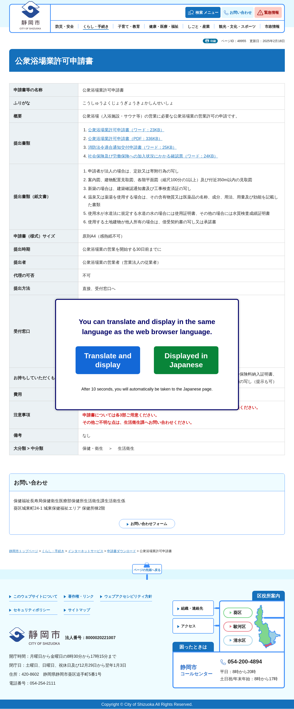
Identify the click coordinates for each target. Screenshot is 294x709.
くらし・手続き (53, 551)
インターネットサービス (85, 551)
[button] (202, 12)
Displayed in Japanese (186, 360)
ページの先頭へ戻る (147, 569)
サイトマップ (79, 610)
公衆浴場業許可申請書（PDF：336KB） (125, 138)
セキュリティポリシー (31, 610)
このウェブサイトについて (35, 597)
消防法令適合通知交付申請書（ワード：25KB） (132, 147)
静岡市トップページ (23, 551)
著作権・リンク (81, 597)
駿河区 (239, 626)
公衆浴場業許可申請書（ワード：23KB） (126, 130)
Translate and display (107, 360)
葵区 (237, 613)
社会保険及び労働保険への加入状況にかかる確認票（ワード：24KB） (153, 156)
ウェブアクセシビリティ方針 (128, 597)
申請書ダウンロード (121, 551)
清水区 (239, 640)
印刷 (213, 41)
